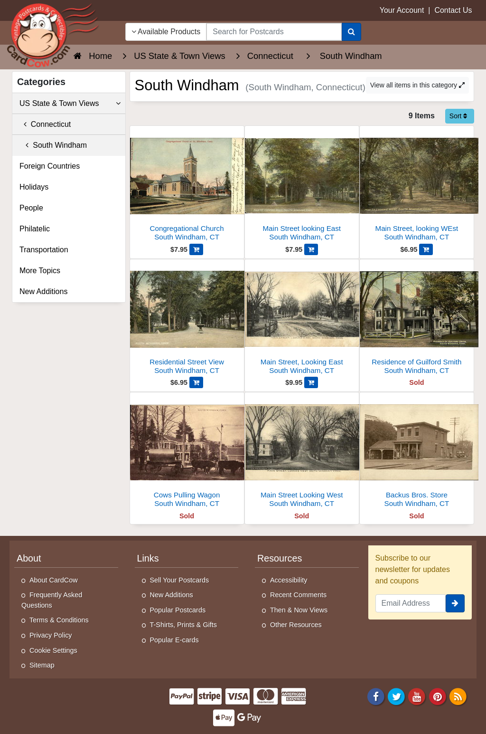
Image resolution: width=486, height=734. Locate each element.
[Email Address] (410, 603)
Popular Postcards (178, 610)
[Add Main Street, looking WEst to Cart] (426, 249)
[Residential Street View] (187, 319)
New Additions (43, 291)
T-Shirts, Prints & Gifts (183, 625)
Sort (458, 116)
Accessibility (288, 580)
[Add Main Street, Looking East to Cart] (311, 382)
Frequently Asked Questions (51, 600)
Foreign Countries (49, 166)
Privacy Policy (50, 635)
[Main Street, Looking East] (302, 319)
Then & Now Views (298, 610)
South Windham (53, 145)
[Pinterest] (438, 695)
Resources (279, 558)
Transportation (43, 250)
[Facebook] (376, 695)
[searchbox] (274, 32)
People (31, 208)
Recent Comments (298, 595)
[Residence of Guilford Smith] (417, 319)
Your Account (402, 10)
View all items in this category (417, 85)
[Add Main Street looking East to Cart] (311, 249)
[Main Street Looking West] (302, 452)
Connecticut (45, 124)
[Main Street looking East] (302, 186)
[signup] (455, 603)
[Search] (351, 32)
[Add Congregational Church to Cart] (196, 249)
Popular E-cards (174, 640)
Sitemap (42, 665)
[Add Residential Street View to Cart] (196, 382)
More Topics (39, 271)
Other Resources (296, 625)
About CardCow (53, 580)
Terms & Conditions (59, 620)
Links (148, 558)
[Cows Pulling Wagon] (187, 452)
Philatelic (34, 229)
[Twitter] (396, 695)
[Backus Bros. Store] (417, 452)
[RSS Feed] (458, 695)
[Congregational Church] (187, 186)
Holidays (33, 187)
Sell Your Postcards (179, 580)
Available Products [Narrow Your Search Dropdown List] (166, 32)
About (29, 558)
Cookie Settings (53, 650)
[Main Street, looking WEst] (417, 186)
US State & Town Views (70, 103)
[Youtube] (417, 695)
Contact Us (453, 10)
